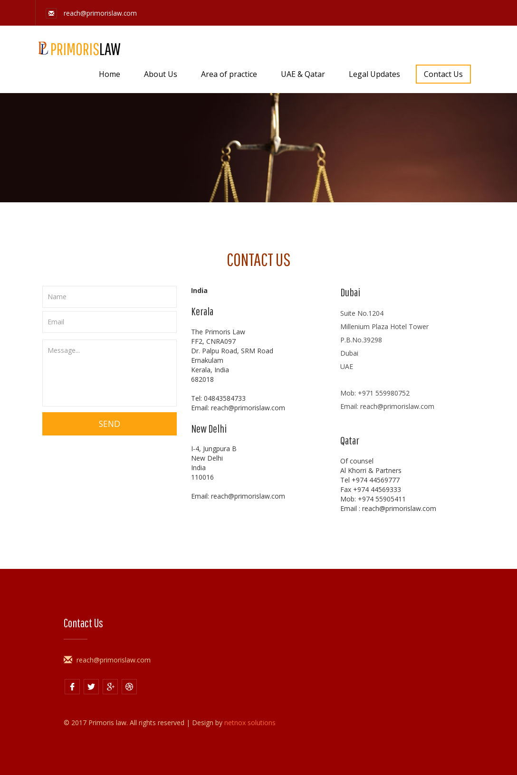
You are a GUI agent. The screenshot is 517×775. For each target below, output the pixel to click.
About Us (160, 74)
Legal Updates (374, 74)
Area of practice (229, 74)
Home (109, 74)
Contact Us (443, 74)
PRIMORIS (78, 48)
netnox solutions (250, 722)
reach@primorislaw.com (92, 13)
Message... (109, 373)
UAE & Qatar (303, 74)
